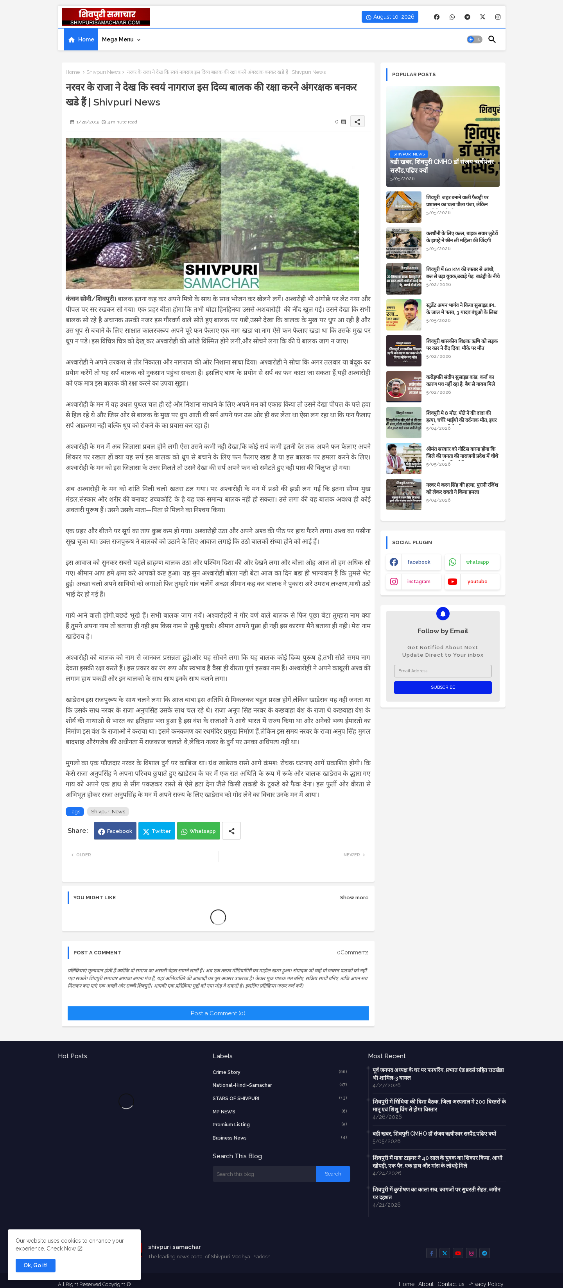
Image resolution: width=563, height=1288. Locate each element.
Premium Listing (280, 1124)
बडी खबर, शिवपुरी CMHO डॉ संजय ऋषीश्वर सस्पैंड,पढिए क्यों (434, 1134)
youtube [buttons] (478, 581)
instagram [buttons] (418, 581)
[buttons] (437, 17)
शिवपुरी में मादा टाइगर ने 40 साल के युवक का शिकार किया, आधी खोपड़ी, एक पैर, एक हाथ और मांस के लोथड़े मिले (437, 1162)
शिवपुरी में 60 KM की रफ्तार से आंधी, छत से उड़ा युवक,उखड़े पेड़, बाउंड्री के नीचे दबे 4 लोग (463, 276)
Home (86, 39)
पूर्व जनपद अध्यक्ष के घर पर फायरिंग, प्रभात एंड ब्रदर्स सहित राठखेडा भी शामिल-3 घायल (438, 1074)
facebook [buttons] (418, 562)
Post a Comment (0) (218, 1013)
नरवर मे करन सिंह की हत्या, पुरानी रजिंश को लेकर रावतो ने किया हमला (462, 488)
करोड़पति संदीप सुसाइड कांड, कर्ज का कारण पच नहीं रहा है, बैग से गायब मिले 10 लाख (460, 384)
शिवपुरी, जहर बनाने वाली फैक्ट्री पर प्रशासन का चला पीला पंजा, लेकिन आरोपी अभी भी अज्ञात (457, 204)
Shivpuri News (103, 72)
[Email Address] (443, 671)
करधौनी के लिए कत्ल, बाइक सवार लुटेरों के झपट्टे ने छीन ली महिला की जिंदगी (462, 236)
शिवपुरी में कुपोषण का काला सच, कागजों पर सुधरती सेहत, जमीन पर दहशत (436, 1193)
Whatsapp (203, 831)
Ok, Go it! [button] (35, 1265)
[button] (474, 39)
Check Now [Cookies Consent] (61, 1248)
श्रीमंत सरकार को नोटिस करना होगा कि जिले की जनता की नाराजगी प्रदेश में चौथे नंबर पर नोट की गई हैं (462, 456)
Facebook (119, 831)
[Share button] (231, 831)
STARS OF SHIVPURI (280, 1098)
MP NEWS (280, 1111)
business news (280, 1137)
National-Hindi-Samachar (280, 1085)
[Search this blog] (264, 1174)
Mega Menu (118, 39)
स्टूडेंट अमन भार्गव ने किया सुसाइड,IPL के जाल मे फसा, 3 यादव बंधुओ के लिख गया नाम (462, 312)
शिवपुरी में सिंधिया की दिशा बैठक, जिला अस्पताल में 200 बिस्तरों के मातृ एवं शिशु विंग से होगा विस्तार (439, 1106)
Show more (354, 897)
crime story (280, 1072)
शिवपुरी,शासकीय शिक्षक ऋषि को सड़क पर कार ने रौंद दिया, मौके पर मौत (462, 344)
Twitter (161, 831)
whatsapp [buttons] (477, 562)
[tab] (81, 39)
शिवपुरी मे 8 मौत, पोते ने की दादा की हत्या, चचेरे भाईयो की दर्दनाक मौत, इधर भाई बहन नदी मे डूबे (461, 420)
